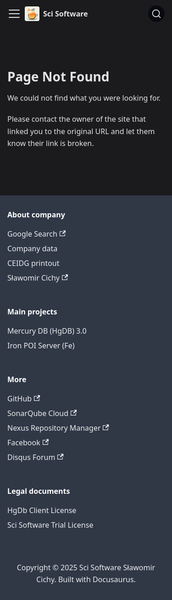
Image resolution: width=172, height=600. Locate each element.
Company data (32, 248)
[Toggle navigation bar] (14, 14)
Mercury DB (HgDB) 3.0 (47, 331)
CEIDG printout (33, 263)
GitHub (23, 399)
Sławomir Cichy (37, 278)
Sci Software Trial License (50, 525)
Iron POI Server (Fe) (40, 346)
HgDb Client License (41, 510)
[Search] (156, 13)
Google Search (36, 234)
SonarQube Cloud (42, 413)
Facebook (28, 443)
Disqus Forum (35, 457)
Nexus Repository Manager (58, 428)
